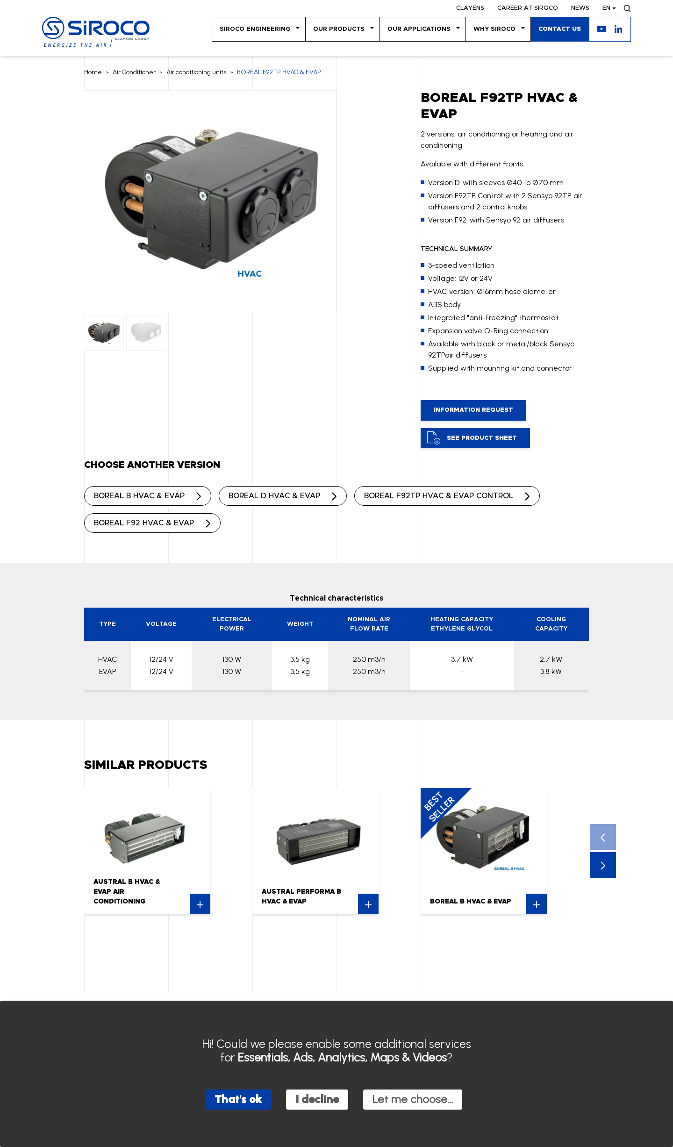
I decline (317, 1099)
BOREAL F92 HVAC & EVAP (144, 523)
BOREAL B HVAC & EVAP (139, 496)
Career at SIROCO (527, 8)
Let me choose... (412, 1099)
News (580, 8)
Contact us (559, 29)
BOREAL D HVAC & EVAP (274, 496)
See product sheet (472, 437)
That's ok (238, 1099)
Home (93, 72)
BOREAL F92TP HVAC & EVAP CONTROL (438, 496)
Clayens (470, 8)
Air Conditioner (134, 72)
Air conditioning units (196, 72)
